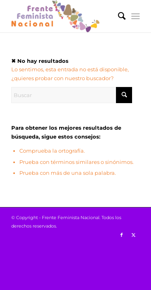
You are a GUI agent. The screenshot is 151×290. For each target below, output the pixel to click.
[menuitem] (118, 16)
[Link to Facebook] (122, 235)
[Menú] (135, 16)
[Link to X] (134, 235)
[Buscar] (118, 16)
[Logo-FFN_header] (62, 16)
